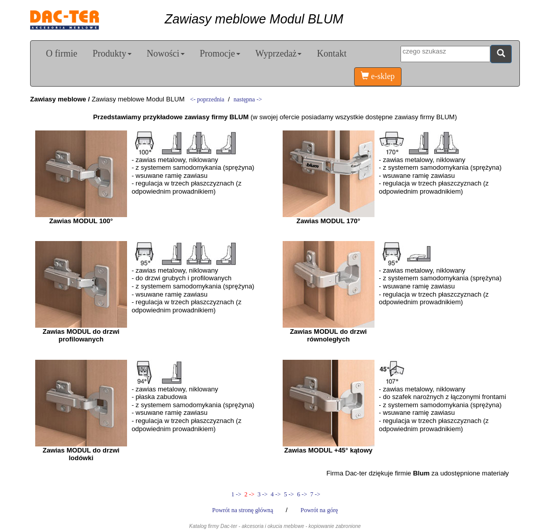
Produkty (111, 53)
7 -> (314, 494)
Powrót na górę (319, 510)
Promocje (220, 53)
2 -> (249, 494)
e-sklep (377, 76)
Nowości (166, 53)
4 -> (276, 494)
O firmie (61, 53)
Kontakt (331, 53)
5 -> (288, 494)
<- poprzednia (207, 99)
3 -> (262, 494)
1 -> (236, 494)
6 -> (302, 494)
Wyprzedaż (279, 53)
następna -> (248, 99)
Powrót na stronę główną (243, 510)
